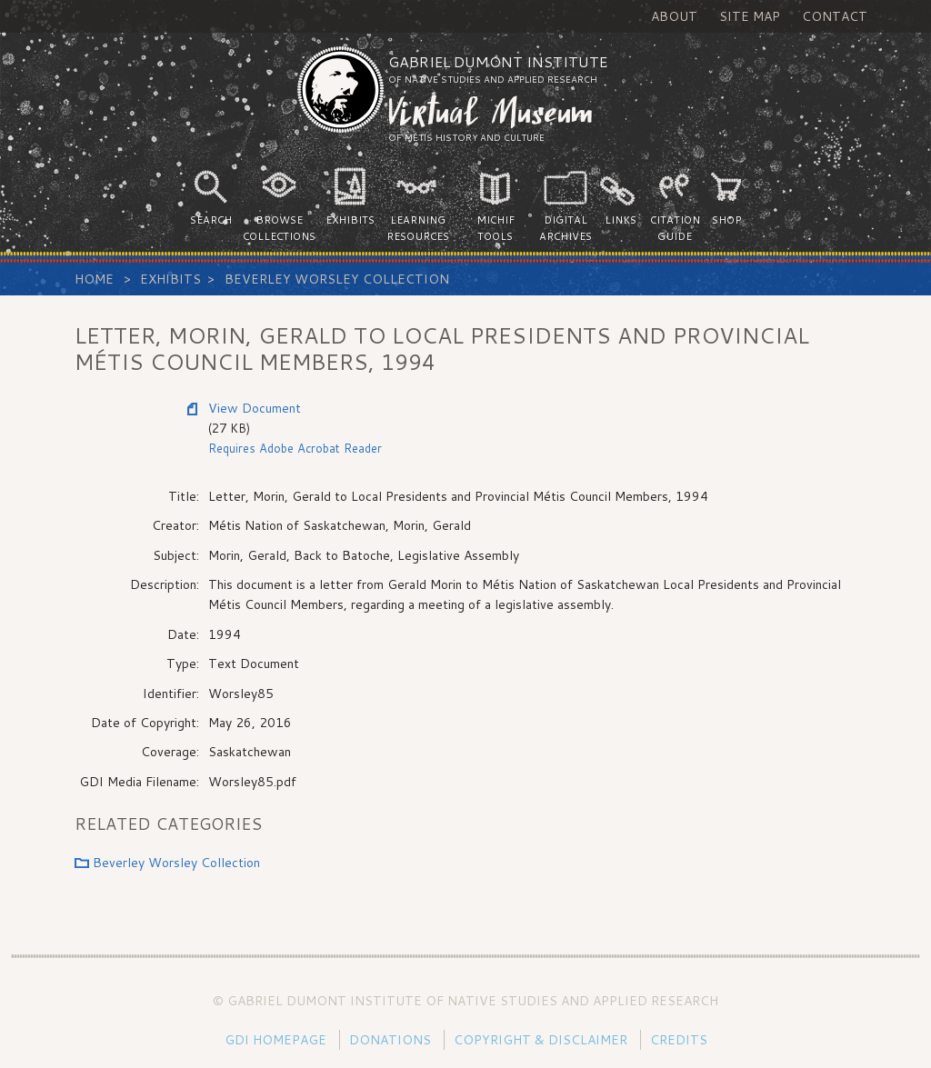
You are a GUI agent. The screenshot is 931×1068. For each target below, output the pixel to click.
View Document (254, 408)
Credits (678, 1040)
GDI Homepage (275, 1040)
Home (94, 279)
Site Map (749, 16)
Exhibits (170, 279)
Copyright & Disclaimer (540, 1040)
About (674, 16)
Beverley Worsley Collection (337, 279)
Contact (834, 16)
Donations (390, 1040)
